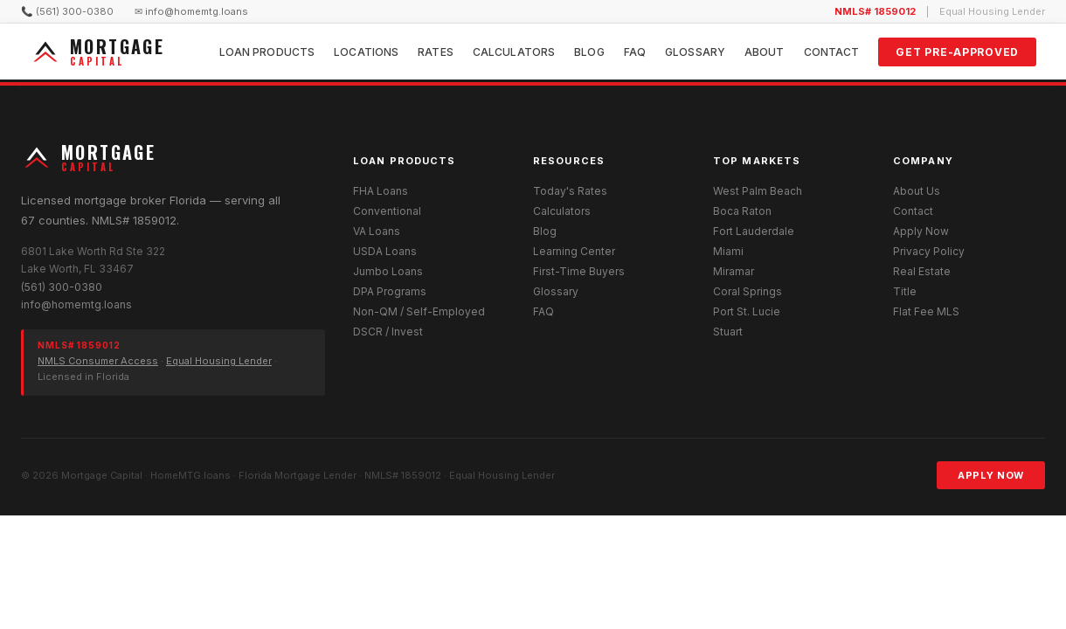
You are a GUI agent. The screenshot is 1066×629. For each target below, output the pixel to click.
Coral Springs (747, 291)
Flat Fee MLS (926, 311)
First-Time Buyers (579, 271)
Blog (589, 52)
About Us (916, 190)
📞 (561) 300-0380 (67, 11)
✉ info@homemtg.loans (191, 11)
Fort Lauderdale (753, 231)
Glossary (695, 52)
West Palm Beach (757, 190)
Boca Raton (742, 211)
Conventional (387, 211)
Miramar (733, 271)
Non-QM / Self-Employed (419, 311)
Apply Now (921, 231)
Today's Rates (570, 190)
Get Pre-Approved (957, 52)
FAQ (635, 52)
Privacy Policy (929, 251)
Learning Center (574, 251)
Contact (832, 52)
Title (905, 291)
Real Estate (922, 271)
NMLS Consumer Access (98, 361)
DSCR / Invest (388, 331)
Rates (435, 52)
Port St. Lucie (746, 311)
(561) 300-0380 (61, 287)
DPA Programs (389, 291)
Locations (366, 52)
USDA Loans (385, 251)
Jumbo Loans (388, 271)
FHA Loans (380, 190)
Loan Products (267, 52)
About (764, 52)
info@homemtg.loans (76, 304)
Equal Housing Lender (219, 361)
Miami (728, 251)
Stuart (728, 331)
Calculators (514, 52)
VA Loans (376, 231)
